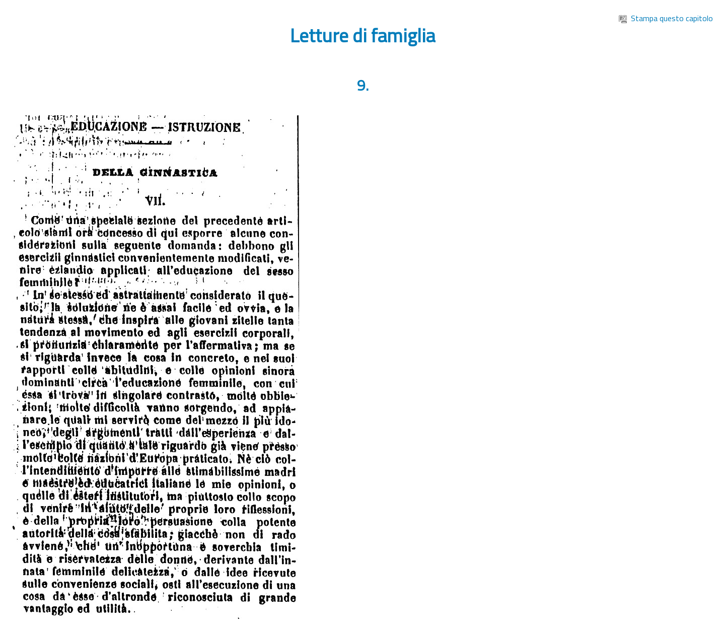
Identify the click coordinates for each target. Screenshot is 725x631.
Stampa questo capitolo (666, 18)
